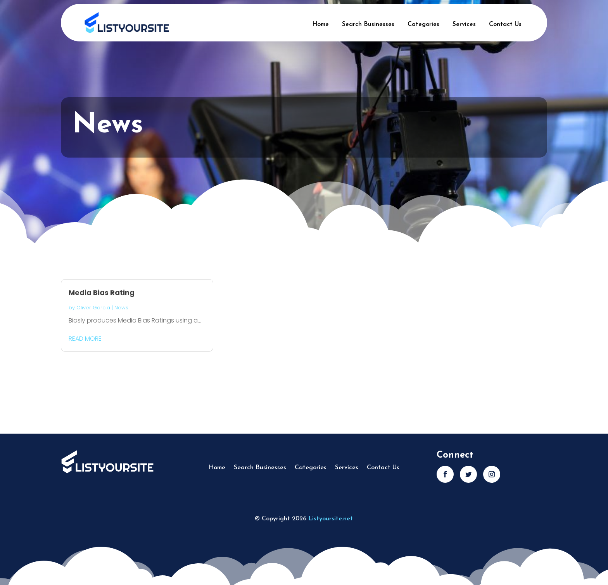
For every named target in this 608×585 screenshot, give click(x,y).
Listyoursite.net (330, 519)
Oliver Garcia (93, 307)
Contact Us (505, 24)
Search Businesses (368, 24)
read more (85, 338)
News (121, 307)
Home (320, 24)
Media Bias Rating (102, 292)
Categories (423, 24)
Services (464, 24)
